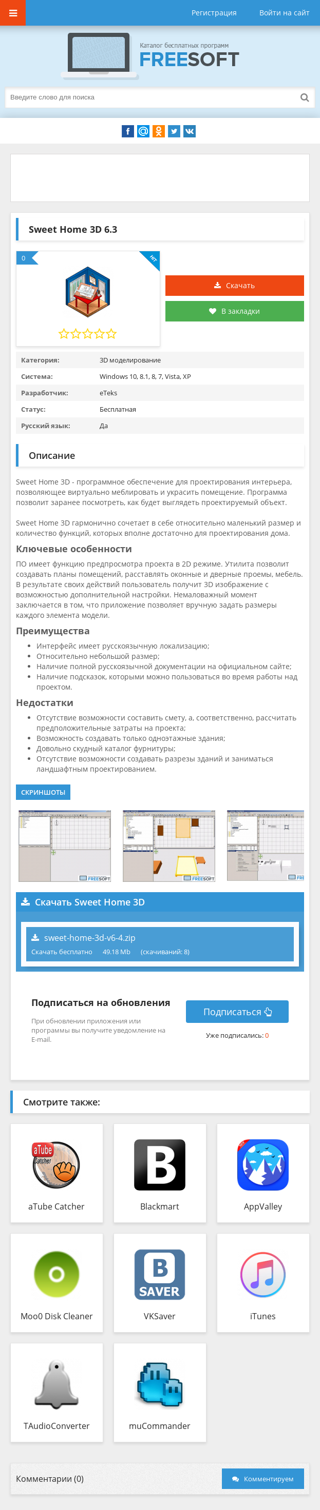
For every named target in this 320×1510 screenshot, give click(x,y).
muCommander (160, 1426)
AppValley (263, 1206)
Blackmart (159, 1206)
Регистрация (214, 12)
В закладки (234, 311)
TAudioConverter (57, 1426)
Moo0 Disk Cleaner (57, 1316)
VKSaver (160, 1316)
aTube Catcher (56, 1206)
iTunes (263, 1316)
